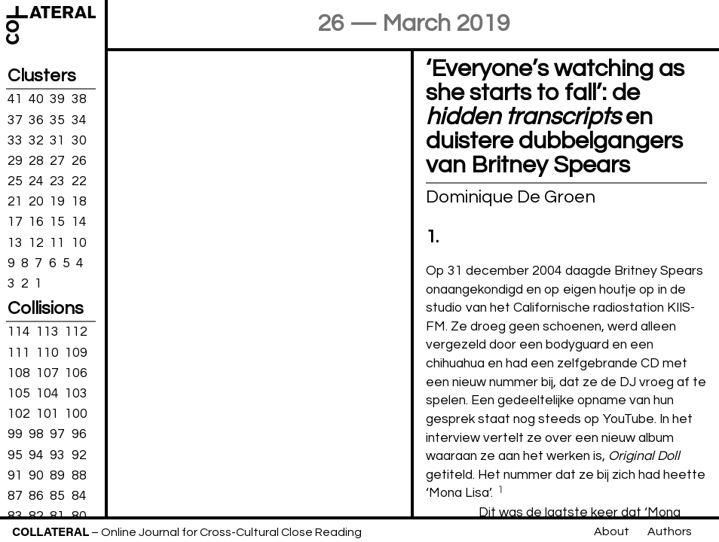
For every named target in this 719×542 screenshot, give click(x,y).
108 (19, 373)
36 (36, 119)
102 (19, 414)
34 (79, 119)
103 (76, 393)
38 (79, 99)
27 (57, 161)
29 (15, 161)
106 (76, 373)
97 (57, 434)
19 (57, 202)
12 (36, 242)
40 (36, 99)
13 (15, 242)
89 (57, 475)
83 (15, 516)
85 (57, 496)
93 (57, 454)
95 (15, 454)
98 (36, 434)
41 (15, 99)
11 (57, 242)
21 (15, 202)
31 (57, 140)
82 (36, 516)
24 (36, 181)
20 (36, 202)
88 (79, 475)
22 (79, 181)
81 (57, 516)
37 (15, 119)
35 (57, 119)
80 (79, 516)
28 (36, 161)
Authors (669, 531)
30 (79, 140)
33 (15, 140)
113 (47, 332)
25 (15, 181)
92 (79, 454)
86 (36, 496)
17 (15, 222)
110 (47, 352)
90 (36, 475)
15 (57, 222)
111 (19, 352)
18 (79, 202)
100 (76, 414)
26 (79, 161)
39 (57, 99)
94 (36, 454)
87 (15, 496)
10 (79, 242)
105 (19, 393)
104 (47, 393)
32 (36, 140)
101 (47, 414)
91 (15, 475)
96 (79, 434)
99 (15, 434)
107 (47, 373)
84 (79, 496)
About (611, 531)
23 (57, 181)
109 (76, 352)
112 (76, 332)
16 (36, 222)
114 (19, 332)
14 (79, 222)
